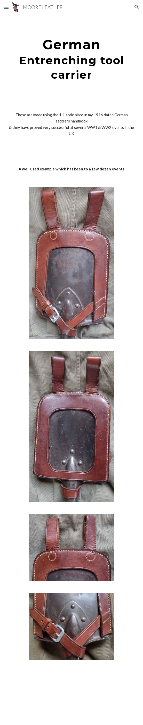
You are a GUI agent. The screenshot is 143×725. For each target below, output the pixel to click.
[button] (6, 7)
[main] (71, 59)
